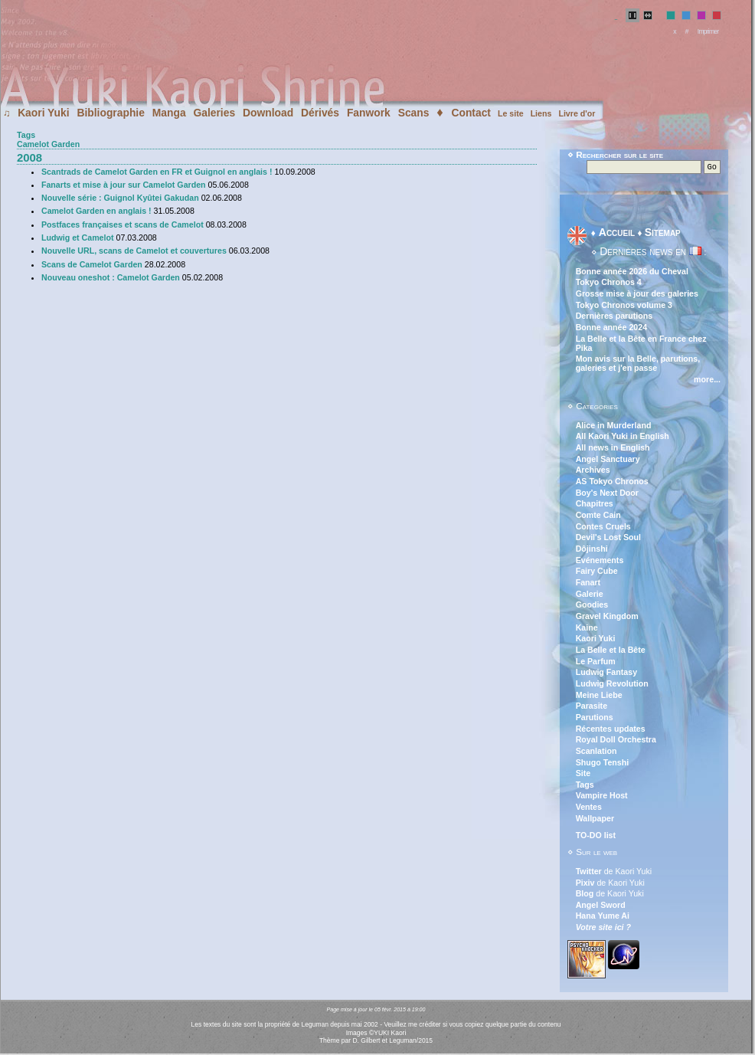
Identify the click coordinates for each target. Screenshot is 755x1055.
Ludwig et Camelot (77, 237)
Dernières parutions (614, 317)
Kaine (587, 629)
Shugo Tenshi (602, 763)
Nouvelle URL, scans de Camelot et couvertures (134, 250)
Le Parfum (596, 662)
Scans (414, 112)
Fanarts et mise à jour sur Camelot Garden (123, 184)
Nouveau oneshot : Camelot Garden (110, 277)
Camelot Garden (48, 144)
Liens (541, 113)
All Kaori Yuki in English (622, 437)
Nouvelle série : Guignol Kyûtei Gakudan (120, 197)
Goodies (592, 606)
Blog (585, 894)
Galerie (589, 595)
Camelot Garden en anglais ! (96, 210)
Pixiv (585, 884)
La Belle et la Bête (611, 651)
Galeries (214, 112)
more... (707, 380)
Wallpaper (595, 819)
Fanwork (369, 112)
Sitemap (663, 234)
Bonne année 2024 (611, 328)
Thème (329, 1042)
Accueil (617, 234)
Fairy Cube (597, 572)
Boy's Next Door (607, 494)
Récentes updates (611, 730)
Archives (593, 471)
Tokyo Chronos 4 (609, 283)
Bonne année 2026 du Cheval (632, 272)
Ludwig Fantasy (606, 673)
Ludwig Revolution (612, 685)
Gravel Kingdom (607, 617)
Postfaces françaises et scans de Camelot (122, 224)
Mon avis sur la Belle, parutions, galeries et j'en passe (638, 364)
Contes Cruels (603, 527)
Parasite (591, 707)
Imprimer (709, 31)
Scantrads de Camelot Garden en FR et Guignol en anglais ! (157, 171)
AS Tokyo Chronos (612, 482)
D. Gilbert (366, 1042)
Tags (26, 134)
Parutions (594, 718)
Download (268, 112)
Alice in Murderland (614, 426)
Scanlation (596, 752)
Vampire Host (602, 796)
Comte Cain (598, 516)
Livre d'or (576, 113)
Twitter (589, 872)
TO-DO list (596, 836)
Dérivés (320, 112)
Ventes (589, 808)
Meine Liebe (599, 696)
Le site (511, 113)
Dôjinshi (592, 550)
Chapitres (594, 504)
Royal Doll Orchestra (616, 740)
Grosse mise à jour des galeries (637, 295)
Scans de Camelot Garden (91, 264)
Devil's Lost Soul (608, 538)
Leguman (403, 1042)
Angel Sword (601, 906)
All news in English (613, 449)
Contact (471, 112)
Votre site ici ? (603, 928)
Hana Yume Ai (602, 917)
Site (583, 774)
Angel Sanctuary (608, 460)
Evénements (600, 561)
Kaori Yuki (43, 112)
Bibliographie (110, 112)
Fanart (588, 583)
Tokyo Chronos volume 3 (624, 306)
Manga (169, 112)
